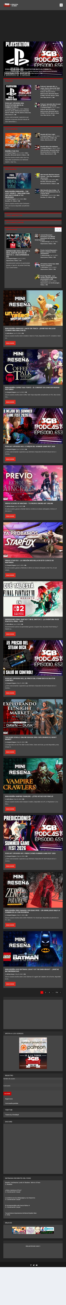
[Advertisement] (33, 24)
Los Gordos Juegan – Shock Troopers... (39, 256)
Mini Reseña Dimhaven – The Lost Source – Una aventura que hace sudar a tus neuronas (17, 194)
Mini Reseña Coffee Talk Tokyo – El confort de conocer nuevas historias (32, 426)
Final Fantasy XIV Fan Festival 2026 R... (12, 230)
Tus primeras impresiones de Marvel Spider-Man (21, 1251)
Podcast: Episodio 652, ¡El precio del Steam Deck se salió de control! (30, 717)
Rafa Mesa (45, 180)
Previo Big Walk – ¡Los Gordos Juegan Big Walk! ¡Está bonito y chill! (48, 315)
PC (11, 201)
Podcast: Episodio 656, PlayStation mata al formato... (28, 69)
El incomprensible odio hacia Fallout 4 (17, 1243)
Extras (41, 71)
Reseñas (9, 1222)
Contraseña (6, 1124)
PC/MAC (12, 73)
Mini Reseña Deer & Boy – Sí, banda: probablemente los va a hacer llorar (50, 191)
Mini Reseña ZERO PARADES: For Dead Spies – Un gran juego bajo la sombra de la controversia (32, 949)
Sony (8, 1253)
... (53, 1030)
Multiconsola (47, 71)
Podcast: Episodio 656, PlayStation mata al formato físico (14, 105)
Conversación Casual (13, 1230)
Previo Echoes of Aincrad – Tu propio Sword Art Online (29, 541)
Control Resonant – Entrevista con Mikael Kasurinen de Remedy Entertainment (45, 275)
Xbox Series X (35, 73)
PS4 (16, 73)
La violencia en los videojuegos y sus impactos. (20, 1236)
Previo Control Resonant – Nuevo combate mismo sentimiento (49, 289)
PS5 (18, 73)
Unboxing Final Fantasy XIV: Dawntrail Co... (25, 229)
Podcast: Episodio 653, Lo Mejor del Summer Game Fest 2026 (30, 484)
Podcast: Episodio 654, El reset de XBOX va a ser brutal (50, 105)
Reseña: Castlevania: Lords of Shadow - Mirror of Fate (22, 1220)
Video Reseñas (44, 138)
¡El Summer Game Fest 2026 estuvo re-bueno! (49, 302)
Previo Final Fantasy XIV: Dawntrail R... (38, 229)
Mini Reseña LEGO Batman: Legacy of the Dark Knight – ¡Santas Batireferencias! (32, 1008)
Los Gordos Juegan (53, 321)
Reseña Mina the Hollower (49, 146)
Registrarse (9, 1137)
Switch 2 (22, 73)
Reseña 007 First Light (47, 134)
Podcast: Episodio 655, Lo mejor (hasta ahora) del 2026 (50, 87)
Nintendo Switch (53, 93)
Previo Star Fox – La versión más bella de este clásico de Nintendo (29, 599)
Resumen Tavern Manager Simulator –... (26, 256)
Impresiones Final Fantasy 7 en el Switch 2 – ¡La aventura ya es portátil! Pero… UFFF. (32, 658)
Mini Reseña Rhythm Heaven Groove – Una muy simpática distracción (50, 176)
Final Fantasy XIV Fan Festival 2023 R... (54, 229)
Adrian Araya (46, 279)
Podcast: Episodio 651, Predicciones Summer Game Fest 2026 (30, 891)
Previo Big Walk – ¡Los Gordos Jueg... (11, 256)
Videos (24, 155)
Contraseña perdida (11, 1141)
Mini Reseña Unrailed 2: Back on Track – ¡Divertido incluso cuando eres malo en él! (30, 367)
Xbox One (28, 73)
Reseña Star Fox (12, 151)
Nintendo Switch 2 (16, 155)
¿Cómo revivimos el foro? (13, 1228)
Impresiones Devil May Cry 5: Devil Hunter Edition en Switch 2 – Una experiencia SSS (18, 292)
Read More (10, 381)
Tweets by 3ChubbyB (12, 1152)
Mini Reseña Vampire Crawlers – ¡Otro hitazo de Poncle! (29, 834)
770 (57, 1030)
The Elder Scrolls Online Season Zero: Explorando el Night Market (31, 776)
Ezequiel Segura (15, 71)
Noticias (35, 71)
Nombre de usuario (9, 1116)
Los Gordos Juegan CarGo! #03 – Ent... (53, 256)
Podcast (30, 71)
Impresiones (10, 298)
